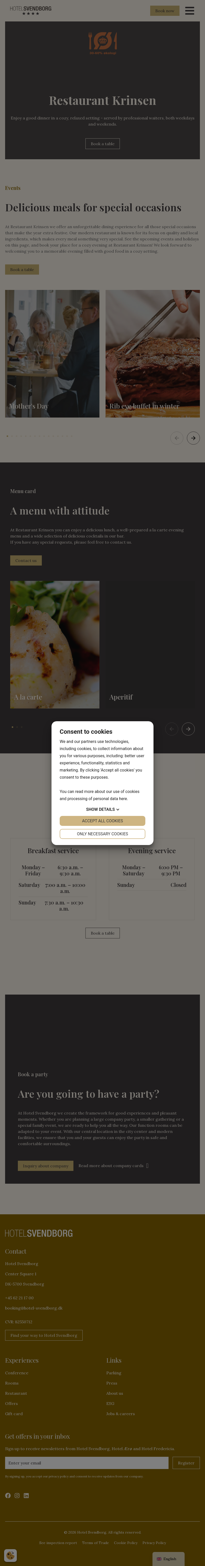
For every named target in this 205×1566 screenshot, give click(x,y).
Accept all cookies (102, 820)
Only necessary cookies (102, 833)
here (123, 798)
